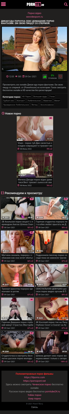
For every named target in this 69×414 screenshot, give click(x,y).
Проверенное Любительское (16, 105)
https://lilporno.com (34, 377)
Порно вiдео (34, 13)
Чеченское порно (41, 384)
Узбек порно (34, 395)
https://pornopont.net (34, 380)
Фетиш (35, 105)
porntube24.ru (52, 391)
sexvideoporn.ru (34, 16)
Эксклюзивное (47, 105)
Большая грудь (40, 96)
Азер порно (34, 398)
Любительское (34, 101)
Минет (57, 101)
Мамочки (47, 101)
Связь (34, 407)
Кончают (21, 101)
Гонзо (52, 96)
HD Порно (26, 96)
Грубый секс (8, 101)
